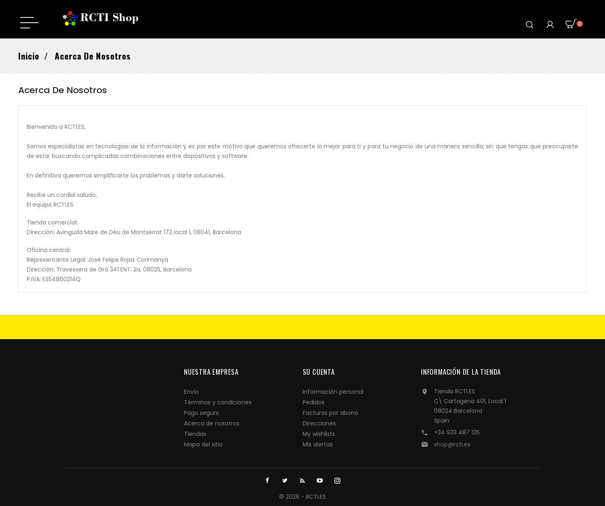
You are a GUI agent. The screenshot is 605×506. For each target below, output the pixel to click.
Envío (191, 392)
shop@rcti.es (452, 444)
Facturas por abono (330, 413)
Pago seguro (201, 413)
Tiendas (195, 434)
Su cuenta (319, 372)
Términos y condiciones (218, 402)
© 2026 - (292, 497)
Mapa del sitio (203, 444)
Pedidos (314, 402)
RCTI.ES (316, 497)
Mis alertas (318, 444)
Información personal (333, 392)
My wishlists (319, 434)
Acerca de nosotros (211, 423)
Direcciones (319, 423)
